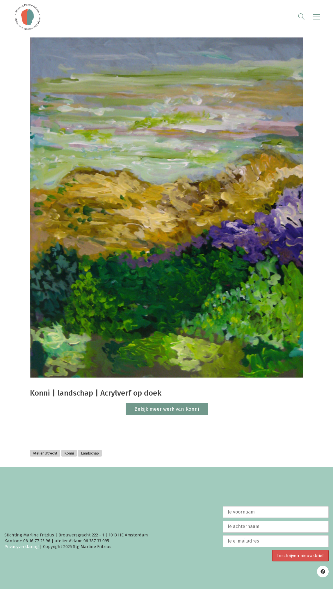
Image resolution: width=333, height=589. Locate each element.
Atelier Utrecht (45, 453)
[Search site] (301, 17)
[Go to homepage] (27, 16)
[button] (316, 17)
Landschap (90, 453)
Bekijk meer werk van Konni (166, 409)
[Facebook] (323, 571)
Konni (69, 453)
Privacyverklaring (21, 546)
